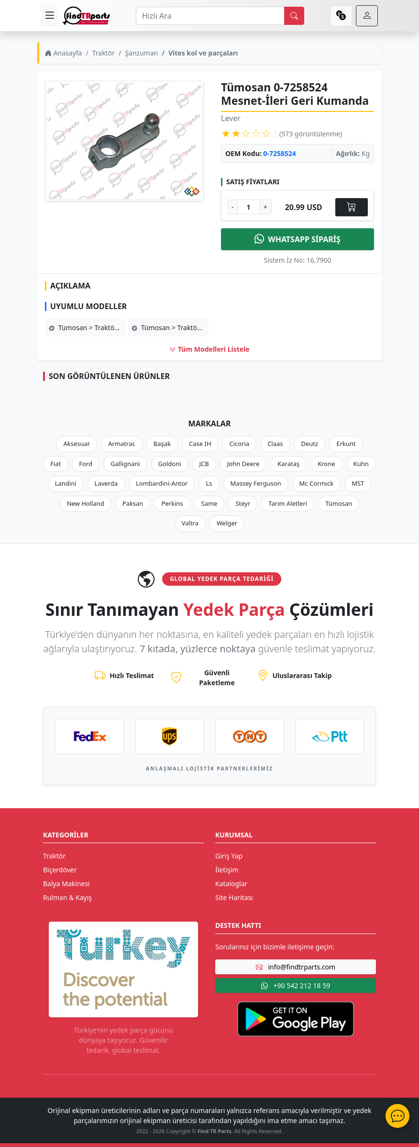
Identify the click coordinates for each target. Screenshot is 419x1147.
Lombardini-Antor (161, 483)
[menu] (49, 15)
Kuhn (361, 463)
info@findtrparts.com (295, 966)
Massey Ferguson (256, 483)
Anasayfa (63, 52)
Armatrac (121, 443)
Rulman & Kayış (67, 897)
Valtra (190, 523)
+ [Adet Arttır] (265, 207)
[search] (294, 16)
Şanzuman (141, 52)
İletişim (226, 869)
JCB (204, 463)
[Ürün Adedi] (249, 207)
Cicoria (239, 443)
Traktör (103, 52)
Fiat (55, 463)
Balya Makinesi (66, 883)
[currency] (341, 15)
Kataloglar (231, 883)
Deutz (310, 443)
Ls (209, 483)
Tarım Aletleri (287, 503)
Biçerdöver (60, 869)
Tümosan (338, 503)
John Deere (243, 463)
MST (358, 483)
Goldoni (169, 463)
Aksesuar (77, 443)
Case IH (200, 443)
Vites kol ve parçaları (203, 52)
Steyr (242, 503)
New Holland (85, 503)
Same (209, 503)
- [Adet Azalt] (233, 207)
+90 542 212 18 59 (295, 985)
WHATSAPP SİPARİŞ (297, 239)
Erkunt (345, 443)
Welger (227, 523)
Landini (66, 483)
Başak (162, 443)
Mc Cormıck (316, 483)
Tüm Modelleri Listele (209, 349)
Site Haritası (234, 897)
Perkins (172, 503)
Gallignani (125, 463)
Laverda (106, 483)
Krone (326, 463)
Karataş (288, 463)
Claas (275, 443)
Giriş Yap (229, 855)
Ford (85, 463)
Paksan (132, 503)
